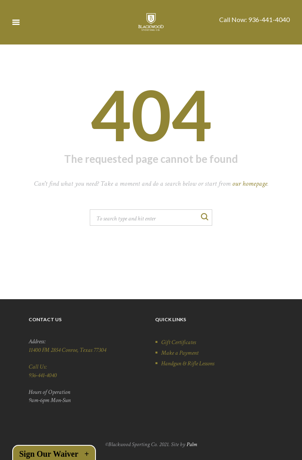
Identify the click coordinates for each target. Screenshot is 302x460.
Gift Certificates (178, 342)
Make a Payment (179, 353)
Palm (192, 444)
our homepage (249, 183)
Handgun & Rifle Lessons (187, 363)
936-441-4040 (269, 19)
